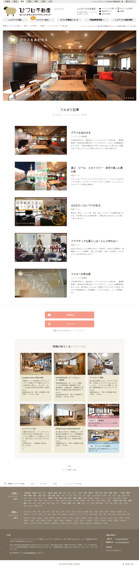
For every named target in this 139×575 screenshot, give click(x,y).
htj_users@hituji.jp (122, 539)
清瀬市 (116, 520)
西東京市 (47, 523)
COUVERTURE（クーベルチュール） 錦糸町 (68, 379)
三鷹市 (55, 520)
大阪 (55, 498)
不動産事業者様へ (96, 20)
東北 (15, 1)
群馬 (110, 493)
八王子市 (33, 523)
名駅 (62, 495)
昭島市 (75, 523)
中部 (29, 1)
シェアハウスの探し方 (108, 8)
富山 (58, 495)
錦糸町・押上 (122, 512)
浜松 (109, 495)
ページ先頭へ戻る (69, 470)
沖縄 (78, 503)
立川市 (96, 520)
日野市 (63, 523)
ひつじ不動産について (69, 20)
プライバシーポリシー (113, 550)
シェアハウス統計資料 (124, 20)
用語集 (120, 11)
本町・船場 (117, 498)
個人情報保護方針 (30, 553)
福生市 (82, 523)
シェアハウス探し (15, 20)
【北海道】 (27, 493)
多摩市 (26, 523)
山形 (59, 493)
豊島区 (52, 518)
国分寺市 (123, 520)
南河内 (83, 500)
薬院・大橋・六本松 (121, 503)
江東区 (121, 518)
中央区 (49, 520)
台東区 (96, 518)
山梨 (39, 495)
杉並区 (33, 518)
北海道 (7, 1)
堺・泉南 (76, 500)
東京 (25, 26)
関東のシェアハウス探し (12, 26)
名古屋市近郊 (96, 495)
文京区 (32, 520)
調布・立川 (42, 514)
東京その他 (126, 514)
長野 (25, 495)
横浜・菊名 (52, 514)
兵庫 (65, 498)
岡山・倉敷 (41, 503)
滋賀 (74, 498)
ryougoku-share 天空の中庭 (32, 378)
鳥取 (25, 503)
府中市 (82, 520)
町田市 (110, 520)
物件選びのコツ (105, 11)
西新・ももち (28, 506)
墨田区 (43, 520)
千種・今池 (77, 495)
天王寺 (109, 498)
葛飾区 (26, 520)
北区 (115, 518)
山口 (29, 503)
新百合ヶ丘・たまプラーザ (79, 514)
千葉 (96, 493)
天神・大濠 (108, 503)
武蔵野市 (69, 520)
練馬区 (83, 518)
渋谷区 (77, 518)
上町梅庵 (96, 421)
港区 (37, 520)
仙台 (69, 493)
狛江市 (69, 523)
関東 (22, 1)
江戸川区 (33, 26)
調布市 (62, 520)
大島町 (105, 523)
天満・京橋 (27, 500)
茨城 (115, 493)
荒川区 (127, 518)
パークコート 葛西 (96, 378)
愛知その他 (126, 495)
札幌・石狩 (41, 493)
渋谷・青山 (27, 512)
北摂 (57, 500)
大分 (73, 503)
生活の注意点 (105, 14)
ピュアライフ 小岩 (29, 429)
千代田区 (89, 520)
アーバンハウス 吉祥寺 (99, 446)
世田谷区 (27, 518)
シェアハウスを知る (86, 9)
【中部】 (123, 493)
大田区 (46, 518)
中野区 (65, 518)
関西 (36, 1)
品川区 (110, 518)
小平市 (76, 520)
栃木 (105, 493)
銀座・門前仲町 (110, 512)
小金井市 (103, 520)
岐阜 (34, 495)
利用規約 (109, 547)
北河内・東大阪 (66, 500)
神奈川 (91, 493)
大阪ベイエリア (49, 500)
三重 (48, 495)
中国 (43, 1)
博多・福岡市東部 (97, 503)
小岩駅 (41, 26)
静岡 (29, 495)
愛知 (128, 493)
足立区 (71, 518)
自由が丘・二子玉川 (30, 514)
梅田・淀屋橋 (88, 498)
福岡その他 (38, 506)
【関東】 (80, 493)
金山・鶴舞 (87, 495)
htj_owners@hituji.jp (122, 542)
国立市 (40, 523)
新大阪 (124, 498)
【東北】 (50, 493)
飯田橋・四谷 (88, 512)
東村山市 (89, 523)
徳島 (129, 500)
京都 (60, 498)
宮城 (55, 493)
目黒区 (90, 518)
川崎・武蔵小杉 (63, 514)
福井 (53, 495)
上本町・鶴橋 (37, 500)
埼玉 (101, 493)
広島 (120, 500)
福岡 (69, 503)
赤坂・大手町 (99, 512)
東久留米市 (55, 523)
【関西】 (50, 498)
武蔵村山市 (97, 523)
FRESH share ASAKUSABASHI (68, 429)
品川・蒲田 (55, 512)
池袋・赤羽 (46, 512)
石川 (44, 495)
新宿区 (58, 518)
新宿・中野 (36, 512)
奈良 (69, 498)
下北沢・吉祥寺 (76, 512)
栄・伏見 (69, 495)
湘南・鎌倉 (93, 514)
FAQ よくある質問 (124, 8)
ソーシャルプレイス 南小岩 (57, 26)
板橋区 (40, 518)
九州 (50, 1)
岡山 (125, 500)
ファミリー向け (42, 20)
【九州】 (64, 503)
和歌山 (80, 498)
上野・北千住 (65, 512)
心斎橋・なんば (99, 498)
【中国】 (115, 500)
